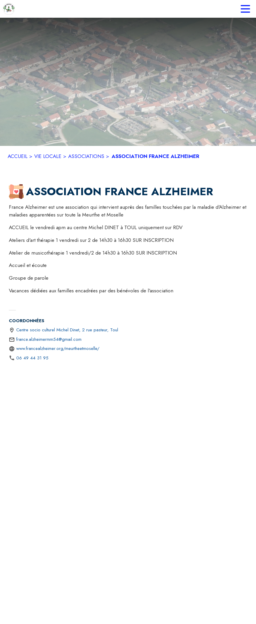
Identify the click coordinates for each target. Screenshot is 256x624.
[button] (16, 191)
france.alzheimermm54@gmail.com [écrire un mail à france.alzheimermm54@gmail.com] (48, 339)
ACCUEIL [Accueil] (17, 156)
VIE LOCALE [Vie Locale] (47, 156)
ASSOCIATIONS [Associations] (86, 156)
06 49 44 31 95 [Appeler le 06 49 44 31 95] (32, 358)
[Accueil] (9, 9)
